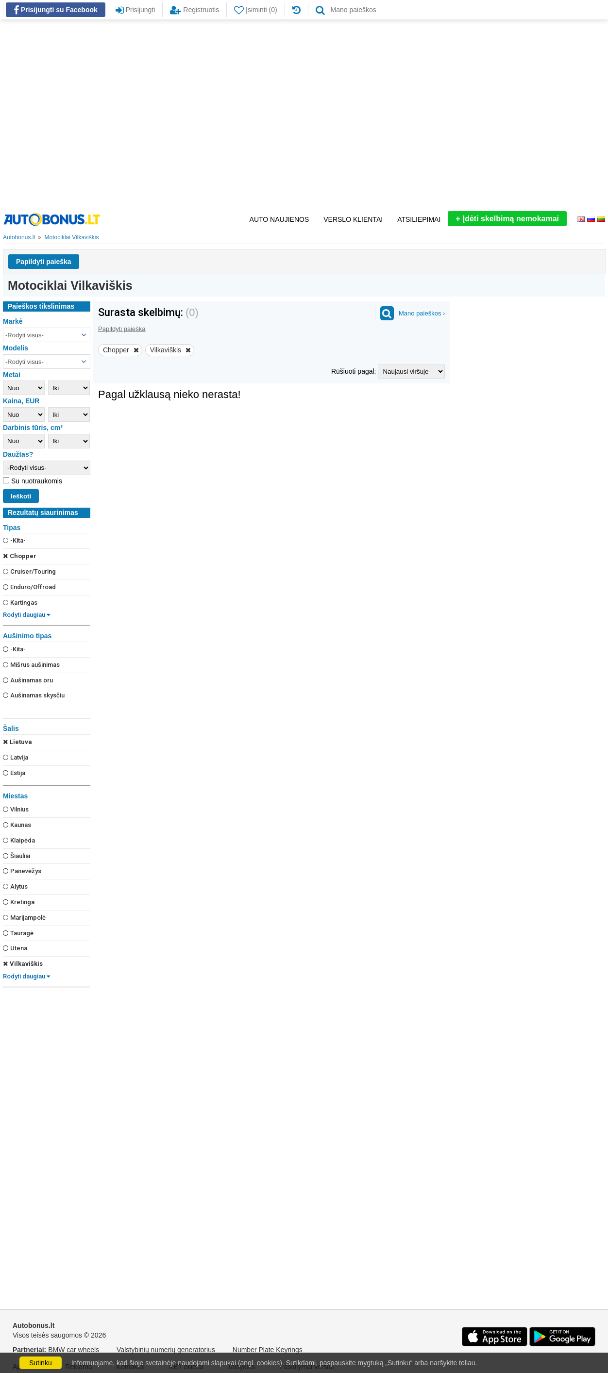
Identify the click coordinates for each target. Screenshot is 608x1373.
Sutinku (40, 1363)
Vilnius (16, 809)
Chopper (19, 556)
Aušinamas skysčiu (34, 695)
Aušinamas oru (28, 680)
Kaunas (17, 824)
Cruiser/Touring (29, 571)
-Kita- (14, 540)
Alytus (15, 886)
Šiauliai (16, 856)
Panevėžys (22, 871)
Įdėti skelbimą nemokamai (507, 219)
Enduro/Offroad (29, 587)
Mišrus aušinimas (31, 664)
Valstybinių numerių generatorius (166, 1350)
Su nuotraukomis (35, 481)
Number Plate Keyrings (268, 1350)
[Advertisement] (94, 115)
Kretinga (18, 902)
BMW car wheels (73, 1350)
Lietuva (17, 741)
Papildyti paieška (43, 261)
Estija (14, 773)
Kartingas (20, 602)
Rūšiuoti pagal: (354, 371)
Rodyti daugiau (26, 614)
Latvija (15, 757)
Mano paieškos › (422, 313)
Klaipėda (19, 840)
